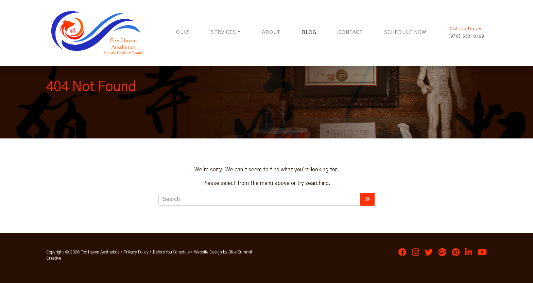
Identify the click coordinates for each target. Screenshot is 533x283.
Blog (309, 32)
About (271, 32)
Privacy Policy (136, 252)
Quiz (182, 32)
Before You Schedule (171, 252)
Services (223, 32)
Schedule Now (405, 32)
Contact (350, 32)
